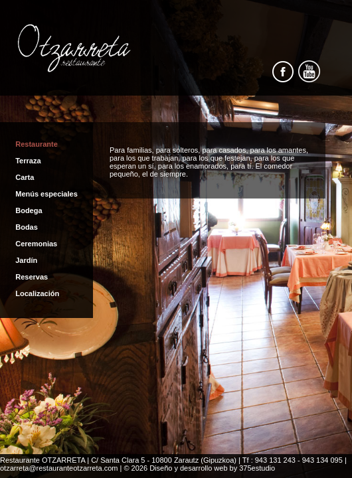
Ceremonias (36, 244)
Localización (37, 293)
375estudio (257, 468)
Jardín (26, 260)
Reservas (31, 277)
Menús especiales (46, 194)
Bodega (28, 210)
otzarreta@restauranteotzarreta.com (59, 468)
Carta (24, 177)
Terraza (28, 161)
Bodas (26, 227)
